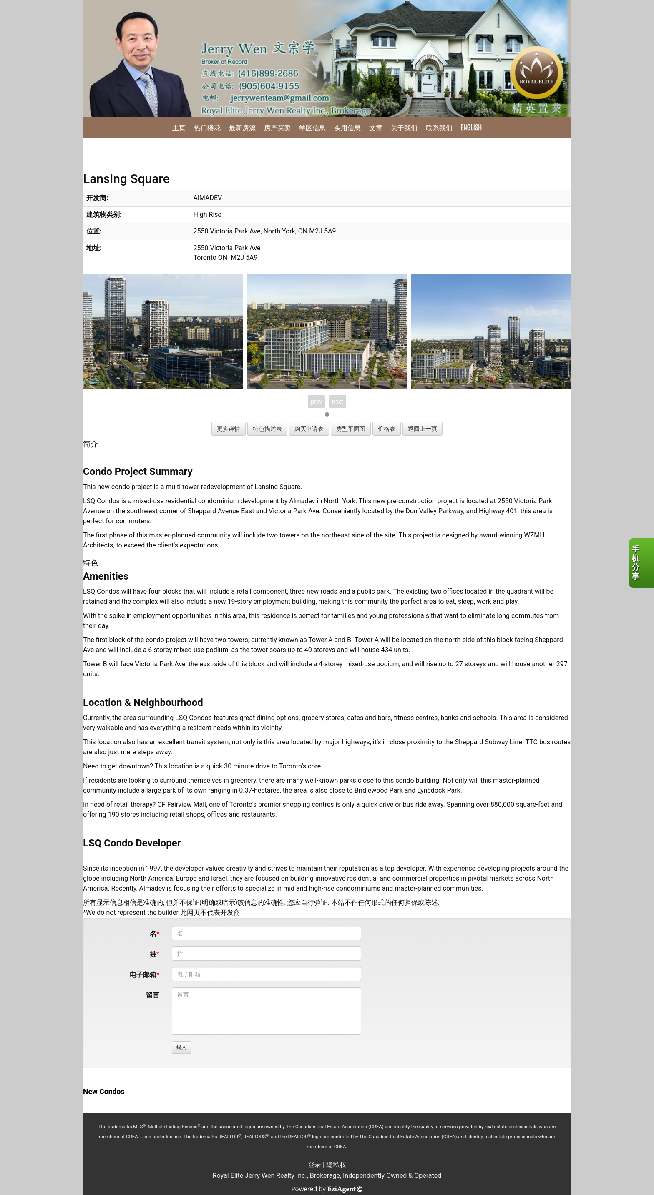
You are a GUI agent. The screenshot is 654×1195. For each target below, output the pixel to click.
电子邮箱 (143, 975)
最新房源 (242, 127)
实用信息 (347, 127)
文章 (375, 127)
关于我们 (404, 127)
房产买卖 (277, 127)
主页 (179, 127)
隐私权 (336, 1165)
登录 (314, 1165)
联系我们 (439, 127)
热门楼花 (207, 127)
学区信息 (312, 127)
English (471, 127)
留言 (152, 995)
